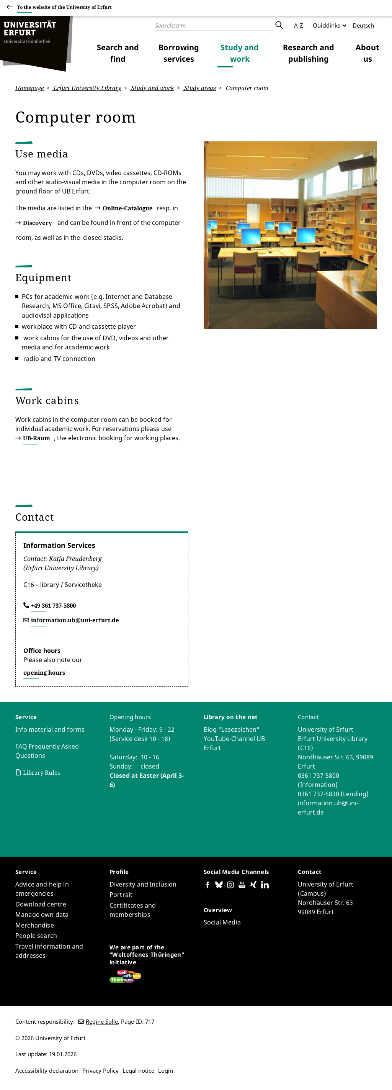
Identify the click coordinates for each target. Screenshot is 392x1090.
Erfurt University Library (86, 88)
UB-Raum (36, 438)
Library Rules (41, 772)
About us (367, 53)
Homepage (29, 88)
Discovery (37, 222)
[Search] (213, 25)
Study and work (239, 53)
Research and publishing (308, 53)
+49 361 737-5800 (53, 605)
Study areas (199, 88)
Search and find (118, 53)
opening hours (44, 672)
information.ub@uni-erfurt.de (75, 620)
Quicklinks (326, 25)
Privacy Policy (100, 1070)
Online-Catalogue (128, 207)
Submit (278, 25)
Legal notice (138, 1070)
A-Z (298, 25)
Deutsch (363, 25)
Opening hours (130, 717)
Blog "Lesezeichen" (232, 729)
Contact (308, 717)
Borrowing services (178, 53)
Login (165, 1070)
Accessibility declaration (46, 1070)
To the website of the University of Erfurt (64, 8)
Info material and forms (50, 729)
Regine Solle (102, 1021)
